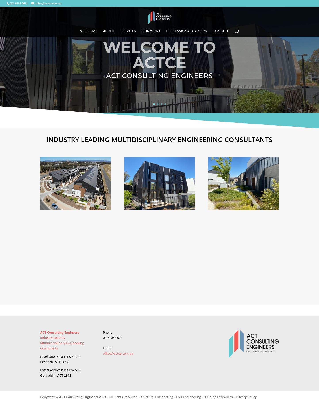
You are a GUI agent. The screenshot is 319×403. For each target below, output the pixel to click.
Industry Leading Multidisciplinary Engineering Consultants (62, 342)
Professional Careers (186, 32)
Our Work (151, 32)
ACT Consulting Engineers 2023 (83, 397)
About (109, 32)
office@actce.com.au (118, 353)
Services (128, 32)
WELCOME (88, 32)
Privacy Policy (246, 397)
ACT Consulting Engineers (59, 332)
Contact (221, 32)
